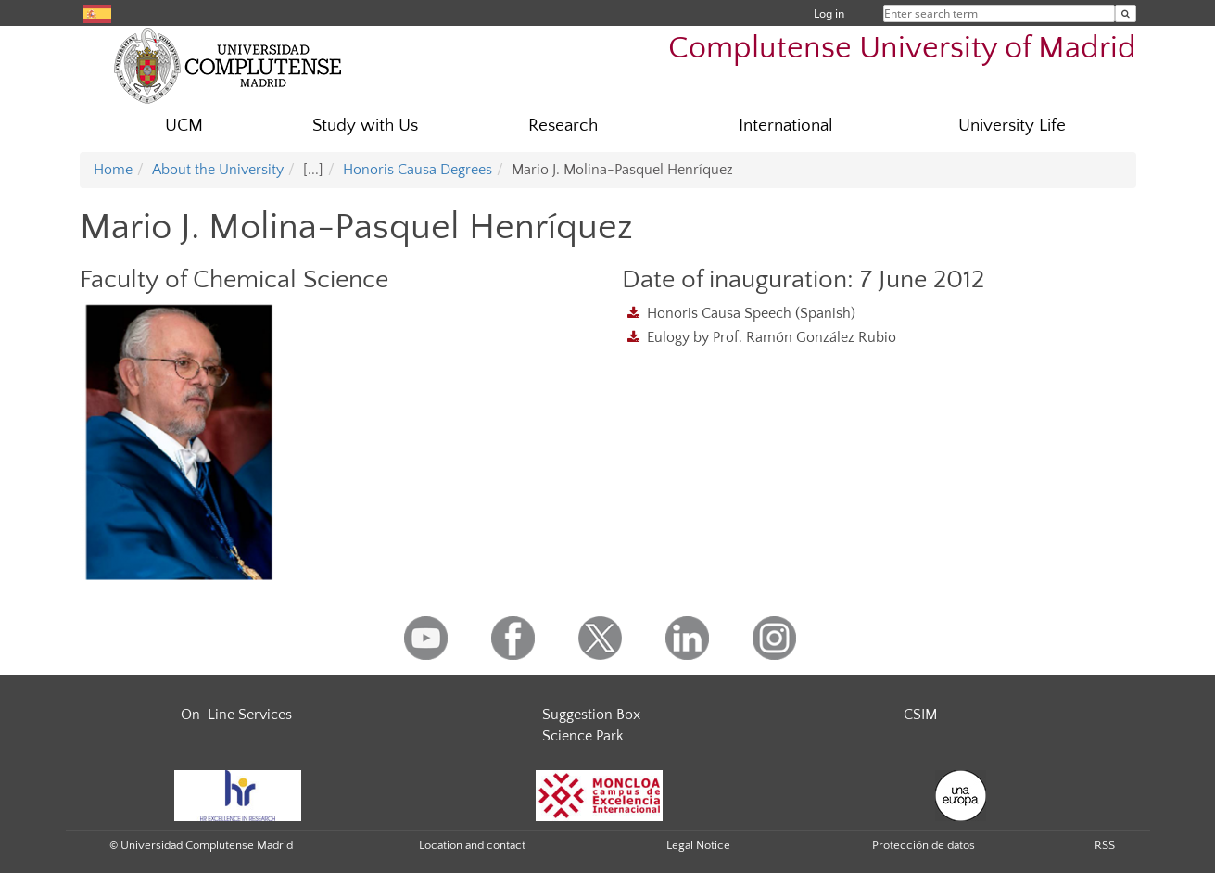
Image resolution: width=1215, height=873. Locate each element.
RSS (1105, 845)
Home (113, 169)
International (786, 125)
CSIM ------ (944, 714)
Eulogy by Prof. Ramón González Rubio (771, 337)
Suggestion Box (591, 714)
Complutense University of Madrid (902, 49)
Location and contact (472, 845)
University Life (1012, 125)
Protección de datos (923, 845)
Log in (829, 13)
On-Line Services (236, 714)
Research (563, 125)
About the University (218, 169)
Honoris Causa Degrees (417, 169)
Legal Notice (698, 845)
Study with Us (365, 125)
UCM (184, 125)
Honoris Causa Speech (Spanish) (751, 313)
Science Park (583, 736)
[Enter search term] (1125, 13)
